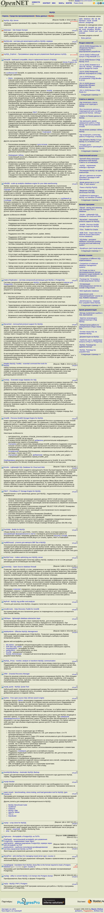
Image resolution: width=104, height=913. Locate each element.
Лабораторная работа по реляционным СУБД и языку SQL (90, 326)
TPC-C (10, 814)
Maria (10, 78)
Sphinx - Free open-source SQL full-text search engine (24, 698)
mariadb (91, 27)
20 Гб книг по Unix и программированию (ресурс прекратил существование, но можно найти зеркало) (90, 273)
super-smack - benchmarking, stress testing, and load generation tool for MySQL (33, 792)
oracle (89, 21)
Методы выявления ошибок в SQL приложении (90, 314)
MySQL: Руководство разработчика (87, 351)
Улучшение (12, 455)
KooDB (8, 652)
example (82, 33)
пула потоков (42, 144)
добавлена (39, 440)
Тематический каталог (88, 155)
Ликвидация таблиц (16, 155)
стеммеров (22, 751)
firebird (91, 31)
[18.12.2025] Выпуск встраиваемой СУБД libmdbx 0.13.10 (90, 78)
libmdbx (98, 29)
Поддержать (88, 911)
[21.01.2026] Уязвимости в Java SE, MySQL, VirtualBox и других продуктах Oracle (90, 66)
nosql (84, 29)
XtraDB (49, 91)
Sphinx (20, 700)
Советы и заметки (86, 99)
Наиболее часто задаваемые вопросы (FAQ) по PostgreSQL (91, 341)
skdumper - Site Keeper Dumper (16, 30)
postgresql (89, 22)
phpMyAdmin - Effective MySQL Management (21, 631)
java (99, 27)
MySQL (36, 282)
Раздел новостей (86, 43)
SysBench (12, 807)
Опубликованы (9, 460)
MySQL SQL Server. (11, 20)
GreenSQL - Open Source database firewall (20, 567)
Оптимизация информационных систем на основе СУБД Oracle (90, 286)
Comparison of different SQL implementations (90, 259)
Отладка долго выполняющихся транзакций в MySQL (91, 146)
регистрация (88, 0)
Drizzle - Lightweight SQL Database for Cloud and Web (24, 467)
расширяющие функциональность (17, 534)
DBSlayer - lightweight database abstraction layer (22, 618)
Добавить (79, 911)
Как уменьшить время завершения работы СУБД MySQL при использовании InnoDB (89, 123)
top (96, 27)
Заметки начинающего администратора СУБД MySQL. (88, 320)
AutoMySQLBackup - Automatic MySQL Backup (21, 772)
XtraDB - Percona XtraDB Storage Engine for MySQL (23, 418)
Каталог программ (86, 204)
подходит (7, 189)
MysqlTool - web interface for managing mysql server (23, 856)
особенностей (11, 73)
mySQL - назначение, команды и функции (87, 166)
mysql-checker (9, 781)
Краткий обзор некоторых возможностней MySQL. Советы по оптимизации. (89, 160)
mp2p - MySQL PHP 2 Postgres (15, 884)
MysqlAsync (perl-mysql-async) (91, 248)
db (96, 19)
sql (80, 29)
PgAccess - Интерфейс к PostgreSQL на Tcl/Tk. (22, 836)
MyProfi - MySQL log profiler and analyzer (19, 601)
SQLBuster (12, 816)
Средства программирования (22, 16)
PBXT (35, 112)
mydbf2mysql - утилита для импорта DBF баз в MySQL (25, 542)
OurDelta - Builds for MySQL (14, 529)
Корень (5, 16)
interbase (82, 21)
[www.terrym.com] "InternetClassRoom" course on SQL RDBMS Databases (91, 296)
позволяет (17, 589)
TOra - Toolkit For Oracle (89, 229)
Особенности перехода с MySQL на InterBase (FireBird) (90, 196)
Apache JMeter (14, 812)
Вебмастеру (98, 911)
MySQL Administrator (14, 654)
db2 (92, 19)
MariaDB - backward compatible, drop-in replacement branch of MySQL (30, 60)
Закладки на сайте (8, 909)
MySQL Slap (13, 810)
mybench (11, 809)
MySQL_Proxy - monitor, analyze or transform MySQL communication (29, 661)
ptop (7, 831)
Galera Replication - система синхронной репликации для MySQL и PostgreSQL (34, 280)
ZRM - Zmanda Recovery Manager (17, 674)
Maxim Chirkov (97, 909)
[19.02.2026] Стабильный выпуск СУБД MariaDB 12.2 (89, 55)
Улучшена (12, 444)
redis (81, 31)
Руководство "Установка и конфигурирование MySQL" (90, 280)
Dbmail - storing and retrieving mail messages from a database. (90, 209)
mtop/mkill (16, 829)
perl (96, 31)
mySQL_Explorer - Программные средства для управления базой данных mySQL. (35, 54)
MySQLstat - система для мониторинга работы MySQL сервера (28, 41)
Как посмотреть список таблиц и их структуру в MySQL (88, 104)
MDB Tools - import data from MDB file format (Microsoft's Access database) (90, 234)
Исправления (13, 451)
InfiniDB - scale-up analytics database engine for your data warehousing (30, 183)
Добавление (37, 455)
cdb (85, 27)
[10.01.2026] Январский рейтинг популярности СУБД (90, 72)
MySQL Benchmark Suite (17, 805)
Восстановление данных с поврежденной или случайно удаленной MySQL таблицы (90, 111)
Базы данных (41, 16)
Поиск (76, 3)
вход (82, 0)
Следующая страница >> (91, 95)
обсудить (74, 30)
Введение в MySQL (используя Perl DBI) (87, 191)
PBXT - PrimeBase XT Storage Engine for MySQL (22, 491)
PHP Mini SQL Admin (14, 647)
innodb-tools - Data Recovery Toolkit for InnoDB (21, 609)
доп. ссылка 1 (49, 856)
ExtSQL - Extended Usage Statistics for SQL (20, 380)
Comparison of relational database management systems (88, 265)
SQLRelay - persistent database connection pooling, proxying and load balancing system (90, 242)
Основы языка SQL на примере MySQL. (88, 332)
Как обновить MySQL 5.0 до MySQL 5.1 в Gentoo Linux (90, 140)
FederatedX (47, 132)
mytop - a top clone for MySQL (15, 823)
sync (100, 31)
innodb (94, 21)
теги (80, 3)
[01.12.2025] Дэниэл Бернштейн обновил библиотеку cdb (87, 85)
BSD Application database (89, 291)
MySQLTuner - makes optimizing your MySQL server (23, 557)
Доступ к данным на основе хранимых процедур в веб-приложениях (90, 177)
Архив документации (88, 310)
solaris (85, 31)
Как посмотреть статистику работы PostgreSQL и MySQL (90, 135)
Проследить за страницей (11, 911)
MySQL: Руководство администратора (87, 346)
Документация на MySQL (89, 337)
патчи (33, 534)
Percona (57, 536)
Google (64, 536)
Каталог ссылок (85, 255)
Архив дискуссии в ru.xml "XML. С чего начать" (89, 183)
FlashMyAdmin (11, 648)
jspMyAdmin (10, 650)
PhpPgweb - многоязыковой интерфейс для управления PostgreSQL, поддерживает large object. (25, 840)
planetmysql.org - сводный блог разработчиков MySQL (90, 302)
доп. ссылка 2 (29, 867)
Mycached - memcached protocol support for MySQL (23, 324)
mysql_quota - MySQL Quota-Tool (16, 687)
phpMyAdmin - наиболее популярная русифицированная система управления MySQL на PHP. (26, 848)
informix (82, 22)
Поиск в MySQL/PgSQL (89, 187)
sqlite (81, 19)
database (87, 19)
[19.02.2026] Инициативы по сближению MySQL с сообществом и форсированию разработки (90, 48)
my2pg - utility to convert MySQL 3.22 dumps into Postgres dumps (28, 876)
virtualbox (90, 29)
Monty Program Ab (70, 62)
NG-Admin (10, 645)
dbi (99, 19)
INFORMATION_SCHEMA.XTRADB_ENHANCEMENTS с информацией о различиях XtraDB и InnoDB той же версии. (40, 437)
